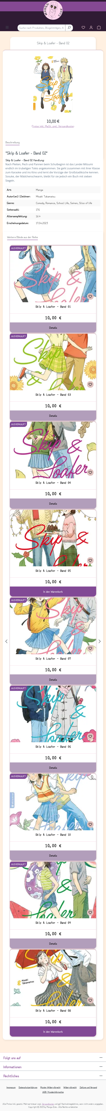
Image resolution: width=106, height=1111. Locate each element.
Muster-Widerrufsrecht (50, 1087)
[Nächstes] (99, 641)
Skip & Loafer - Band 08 (53, 1010)
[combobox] (41, 27)
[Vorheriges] (6, 641)
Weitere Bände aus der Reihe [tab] (22, 237)
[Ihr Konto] (91, 28)
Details (53, 328)
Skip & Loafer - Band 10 (53, 835)
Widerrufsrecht (70, 1087)
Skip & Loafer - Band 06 (53, 747)
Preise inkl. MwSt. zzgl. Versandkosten (53, 126)
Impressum (11, 1087)
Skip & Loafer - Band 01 (53, 307)
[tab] (13, 142)
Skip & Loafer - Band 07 (53, 658)
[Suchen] (69, 27)
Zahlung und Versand (88, 1087)
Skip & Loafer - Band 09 (53, 923)
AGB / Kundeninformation (53, 1092)
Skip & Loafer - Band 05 (53, 571)
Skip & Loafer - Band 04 (53, 483)
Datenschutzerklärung (28, 1087)
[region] (53, 85)
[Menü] (7, 27)
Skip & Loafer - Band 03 (53, 395)
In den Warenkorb (53, 591)
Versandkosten (48, 1103)
